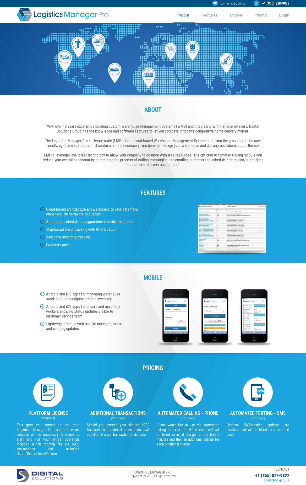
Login (284, 15)
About (184, 15)
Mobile (236, 15)
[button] (203, 228)
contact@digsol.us (233, 3)
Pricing (260, 15)
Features (210, 15)
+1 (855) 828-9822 (276, 3)
